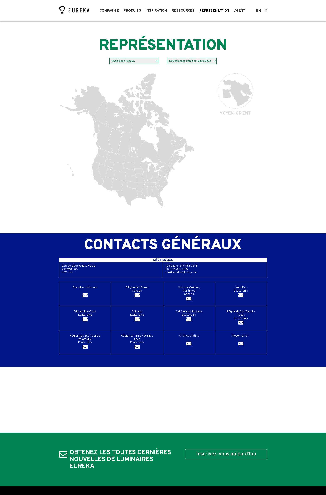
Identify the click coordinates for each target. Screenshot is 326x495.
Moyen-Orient (241, 341)
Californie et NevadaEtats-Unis (189, 316)
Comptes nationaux (85, 292)
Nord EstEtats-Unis (241, 292)
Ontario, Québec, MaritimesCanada (189, 294)
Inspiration (156, 11)
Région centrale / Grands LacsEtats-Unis (137, 342)
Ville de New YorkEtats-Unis (85, 316)
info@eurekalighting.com (181, 272)
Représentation (214, 11)
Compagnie (109, 11)
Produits (132, 11)
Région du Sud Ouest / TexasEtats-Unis (241, 318)
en (258, 11)
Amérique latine (189, 341)
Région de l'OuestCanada (137, 292)
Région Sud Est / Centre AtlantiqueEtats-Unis (85, 342)
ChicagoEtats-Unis (137, 316)
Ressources (183, 11)
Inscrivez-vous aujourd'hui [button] (226, 454)
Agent (240, 11)
